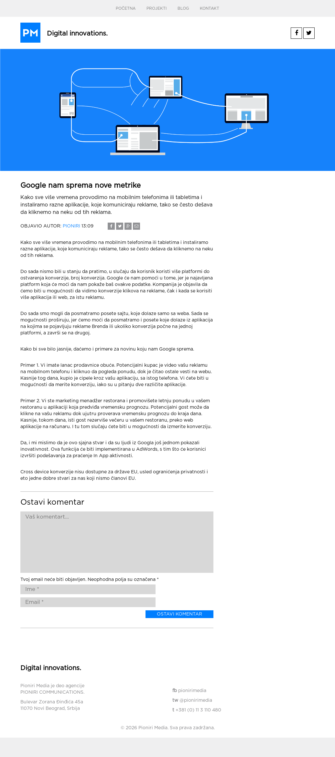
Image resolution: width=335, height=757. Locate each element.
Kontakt (209, 8)
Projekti (156, 8)
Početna (125, 8)
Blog (183, 8)
